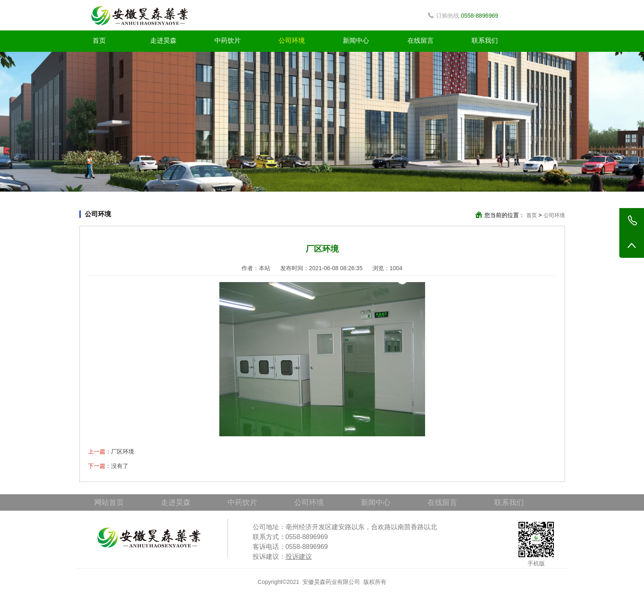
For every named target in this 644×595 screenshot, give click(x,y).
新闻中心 (356, 40)
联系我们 (485, 40)
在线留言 (420, 40)
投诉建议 (299, 556)
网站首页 (109, 502)
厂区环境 (122, 451)
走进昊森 (163, 40)
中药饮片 (227, 40)
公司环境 (292, 40)
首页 (99, 40)
